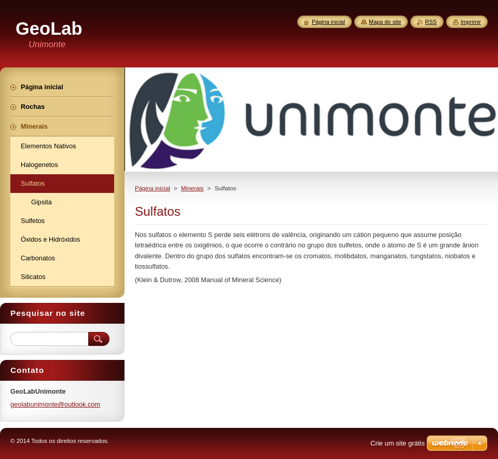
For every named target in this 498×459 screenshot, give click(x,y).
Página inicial (152, 188)
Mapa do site (385, 22)
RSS (430, 22)
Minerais (192, 188)
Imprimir (471, 22)
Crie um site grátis (397, 443)
